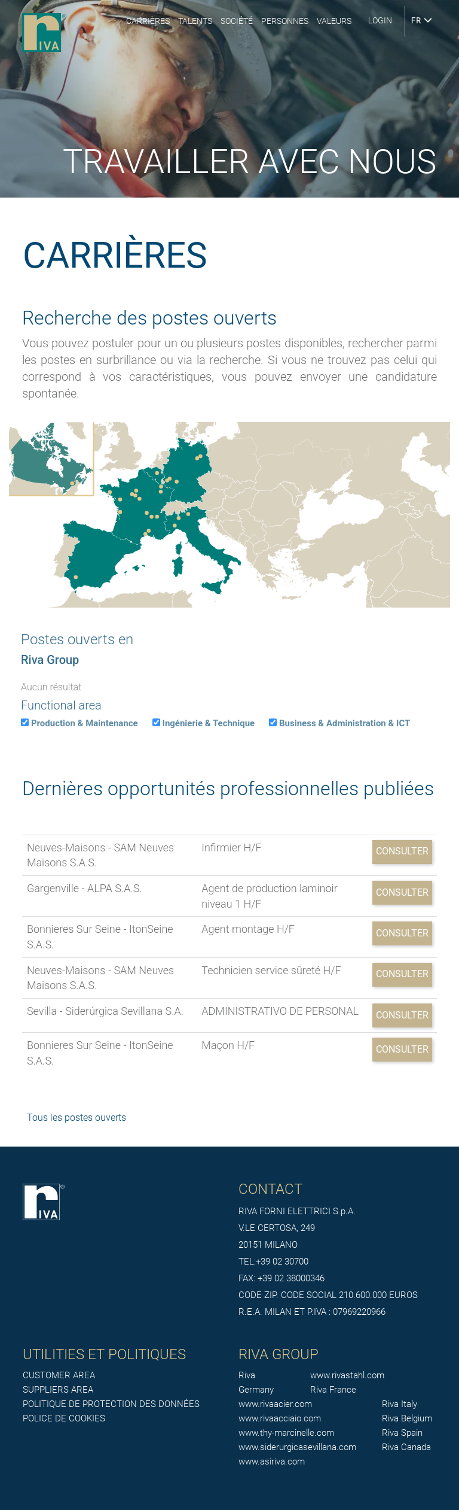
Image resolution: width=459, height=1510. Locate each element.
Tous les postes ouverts (76, 1117)
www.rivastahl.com (347, 1375)
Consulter (402, 851)
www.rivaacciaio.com (279, 1418)
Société (237, 21)
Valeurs (334, 21)
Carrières (148, 21)
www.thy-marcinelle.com (286, 1432)
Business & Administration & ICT (344, 723)
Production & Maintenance (84, 723)
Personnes (284, 21)
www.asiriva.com (271, 1461)
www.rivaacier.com (275, 1404)
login (380, 20)
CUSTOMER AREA (59, 1375)
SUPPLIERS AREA (58, 1389)
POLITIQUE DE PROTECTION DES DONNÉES (111, 1404)
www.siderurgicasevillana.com (297, 1447)
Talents (195, 21)
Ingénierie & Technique (209, 723)
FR (422, 21)
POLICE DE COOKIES (64, 1418)
